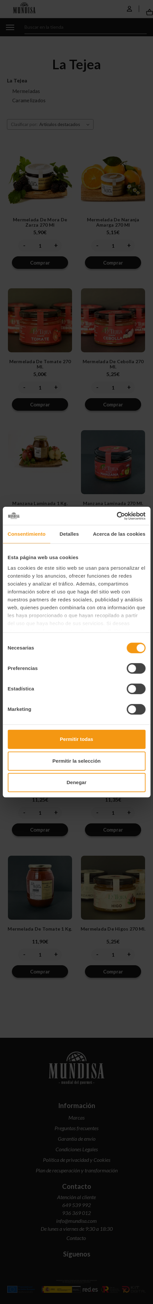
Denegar (76, 782)
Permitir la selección (77, 761)
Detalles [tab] (69, 534)
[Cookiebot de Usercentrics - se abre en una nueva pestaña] (116, 516)
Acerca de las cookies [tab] (119, 534)
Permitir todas (76, 739)
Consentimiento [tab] (27, 534)
